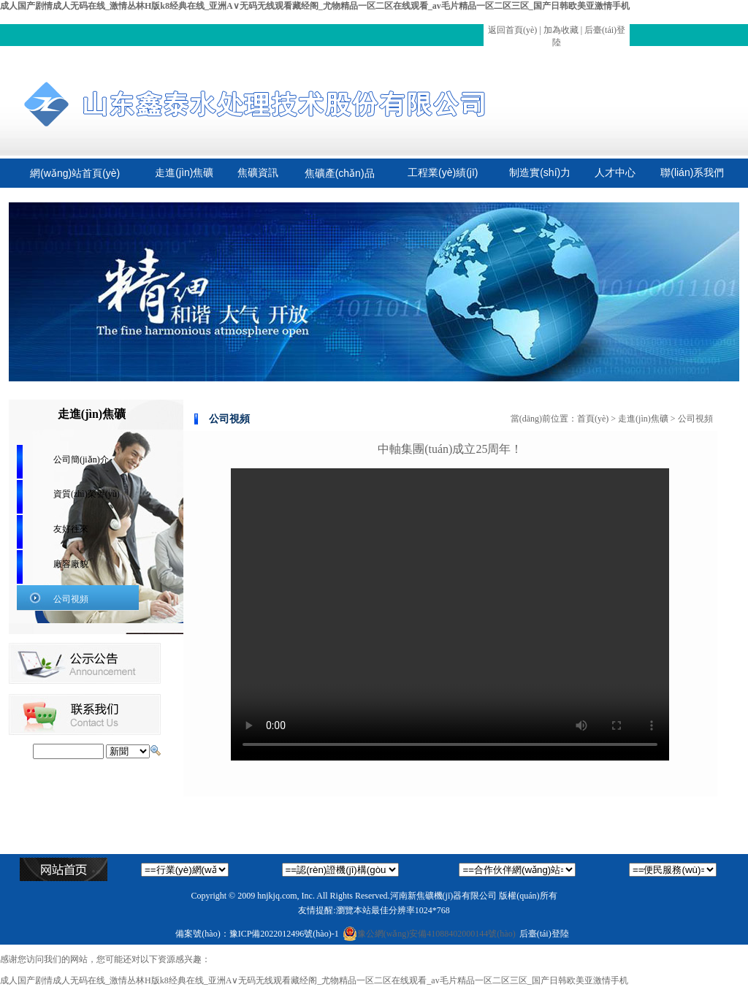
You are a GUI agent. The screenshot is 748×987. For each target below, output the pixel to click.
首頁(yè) (592, 419)
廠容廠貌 (70, 564)
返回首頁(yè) (512, 30)
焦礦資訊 (257, 172)
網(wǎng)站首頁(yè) (75, 173)
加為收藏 (561, 30)
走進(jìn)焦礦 (184, 172)
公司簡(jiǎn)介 (81, 459)
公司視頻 (70, 599)
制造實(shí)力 (539, 172)
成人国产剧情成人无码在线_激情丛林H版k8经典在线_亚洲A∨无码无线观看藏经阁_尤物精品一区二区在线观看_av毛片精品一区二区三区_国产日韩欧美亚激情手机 (315, 6)
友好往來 (70, 529)
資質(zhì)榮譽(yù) (86, 494)
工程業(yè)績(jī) (443, 172)
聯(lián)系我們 (692, 172)
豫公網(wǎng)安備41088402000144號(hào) (429, 933)
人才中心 (615, 172)
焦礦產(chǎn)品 (340, 173)
